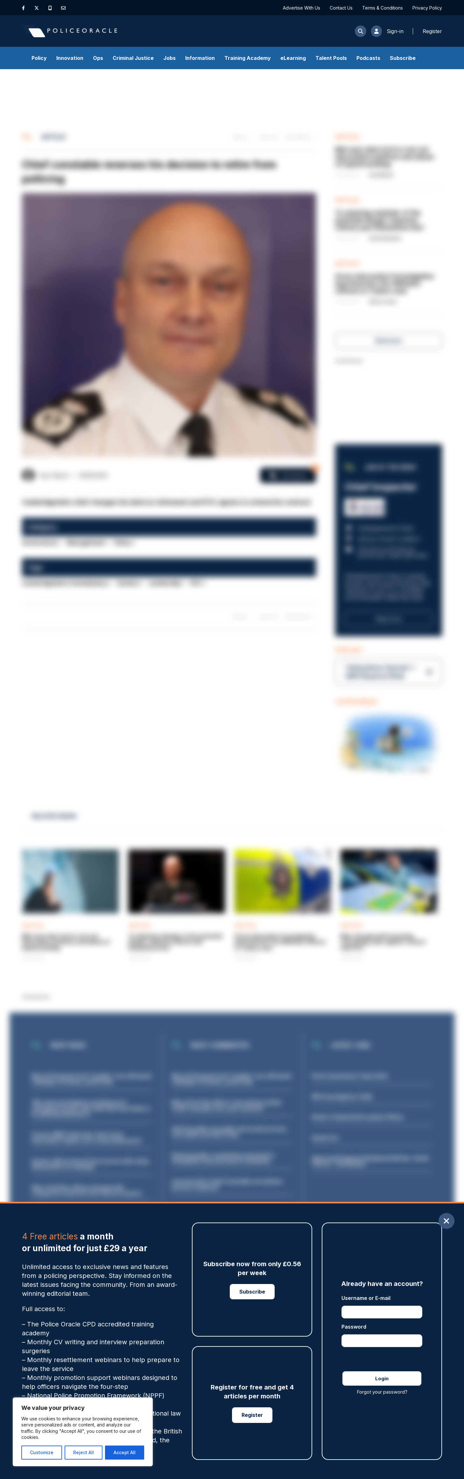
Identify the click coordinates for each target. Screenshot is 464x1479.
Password (353, 1327)
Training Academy (247, 58)
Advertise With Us (301, 8)
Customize (41, 1452)
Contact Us (341, 8)
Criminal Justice (133, 58)
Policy (39, 58)
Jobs (169, 58)
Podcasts (368, 58)
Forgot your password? (382, 1392)
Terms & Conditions (382, 8)
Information (200, 58)
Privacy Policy (427, 8)
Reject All (83, 1452)
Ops (98, 58)
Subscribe (403, 58)
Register (252, 1415)
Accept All (125, 1452)
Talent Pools (331, 58)
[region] (83, 1431)
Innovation (69, 58)
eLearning (293, 58)
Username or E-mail (365, 1298)
